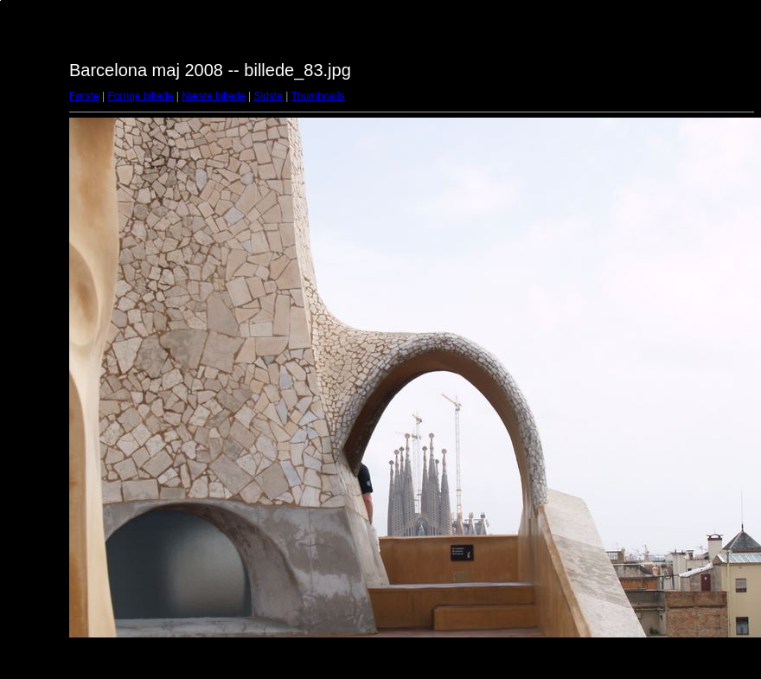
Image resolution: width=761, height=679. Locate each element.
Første (84, 96)
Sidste (267, 96)
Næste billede (213, 96)
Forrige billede (140, 96)
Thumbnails (317, 96)
